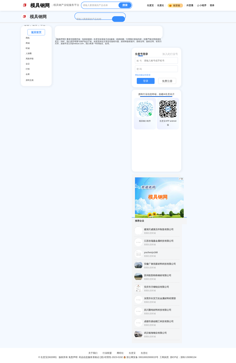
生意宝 (150, 5)
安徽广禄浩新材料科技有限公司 (160, 264)
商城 (28, 43)
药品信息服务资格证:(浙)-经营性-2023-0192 (100, 357)
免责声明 (73, 357)
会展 (28, 74)
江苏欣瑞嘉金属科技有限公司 (159, 241)
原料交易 (30, 80)
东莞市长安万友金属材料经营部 (160, 298)
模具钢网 (40, 5)
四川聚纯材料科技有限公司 (157, 310)
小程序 (202, 5)
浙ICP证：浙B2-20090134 (183, 357)
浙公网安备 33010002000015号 (140, 357)
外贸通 (189, 5)
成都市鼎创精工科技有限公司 (159, 321)
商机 (28, 38)
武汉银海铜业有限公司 (155, 333)
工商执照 (164, 357)
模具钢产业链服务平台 (66, 5)
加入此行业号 (170, 54)
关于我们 (92, 353)
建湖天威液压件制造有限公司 (159, 229)
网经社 (120, 353)
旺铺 (28, 48)
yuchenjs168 (151, 252)
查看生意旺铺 (150, 233)
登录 (212, 5)
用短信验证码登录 (143, 75)
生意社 (160, 5)
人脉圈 (29, 53)
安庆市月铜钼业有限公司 (156, 287)
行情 (28, 69)
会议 (28, 64)
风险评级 (30, 59)
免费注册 (167, 81)
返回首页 (36, 32)
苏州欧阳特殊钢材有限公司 (157, 275)
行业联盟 (107, 353)
